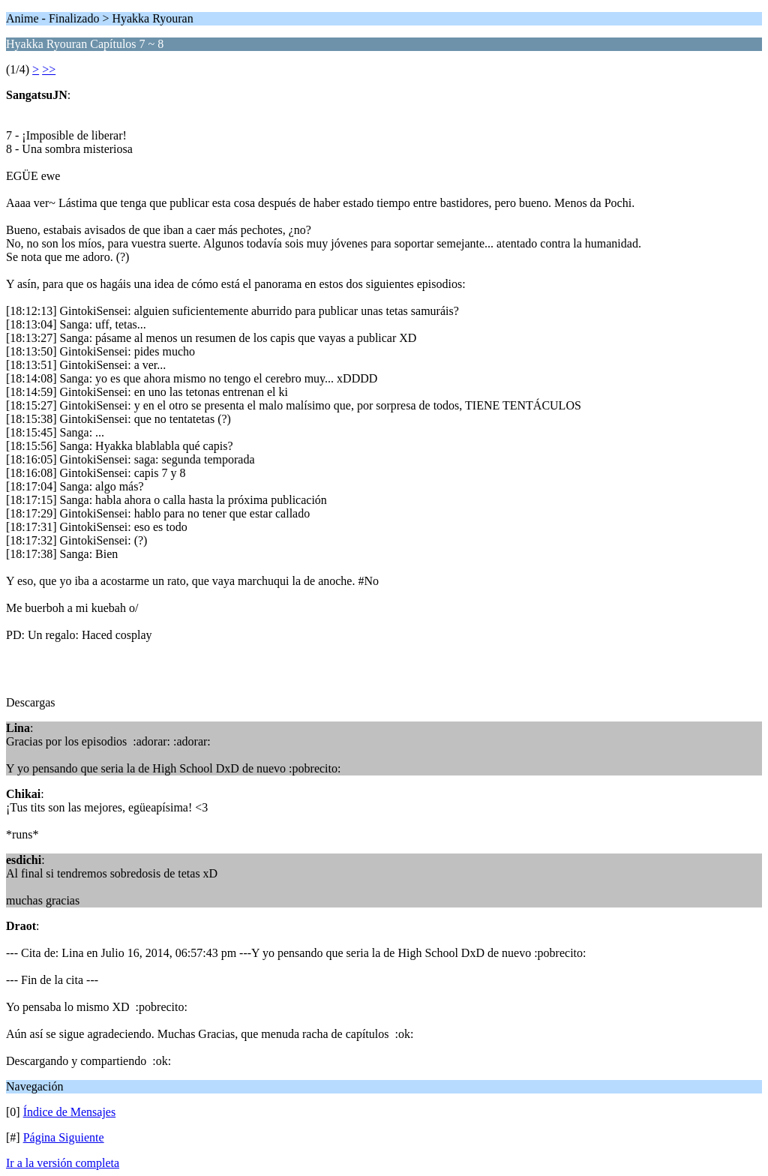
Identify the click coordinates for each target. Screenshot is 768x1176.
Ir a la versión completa (62, 1162)
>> (49, 69)
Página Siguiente (63, 1137)
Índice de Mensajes (69, 1112)
